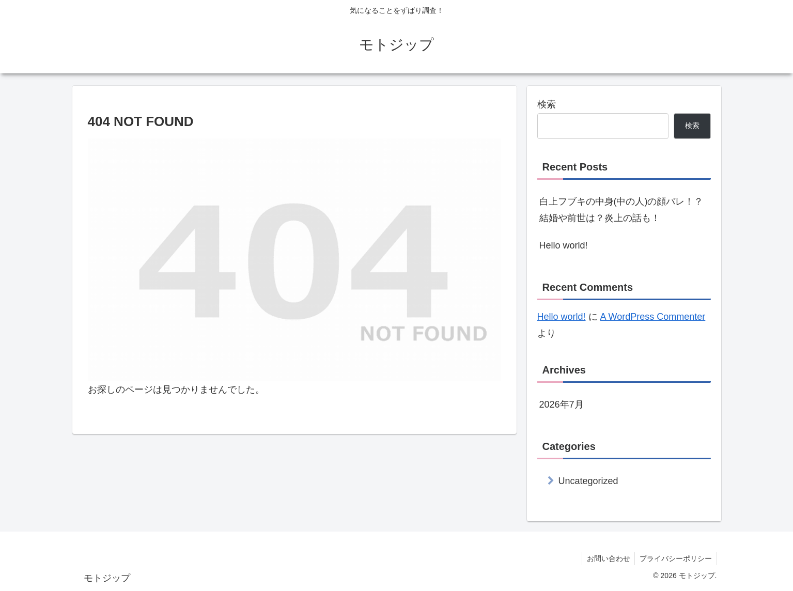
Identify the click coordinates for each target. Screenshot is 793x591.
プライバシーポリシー (675, 558)
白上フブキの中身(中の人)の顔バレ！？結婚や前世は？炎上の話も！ (621, 209)
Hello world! (563, 245)
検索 (546, 104)
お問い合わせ (606, 558)
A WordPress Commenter (653, 317)
